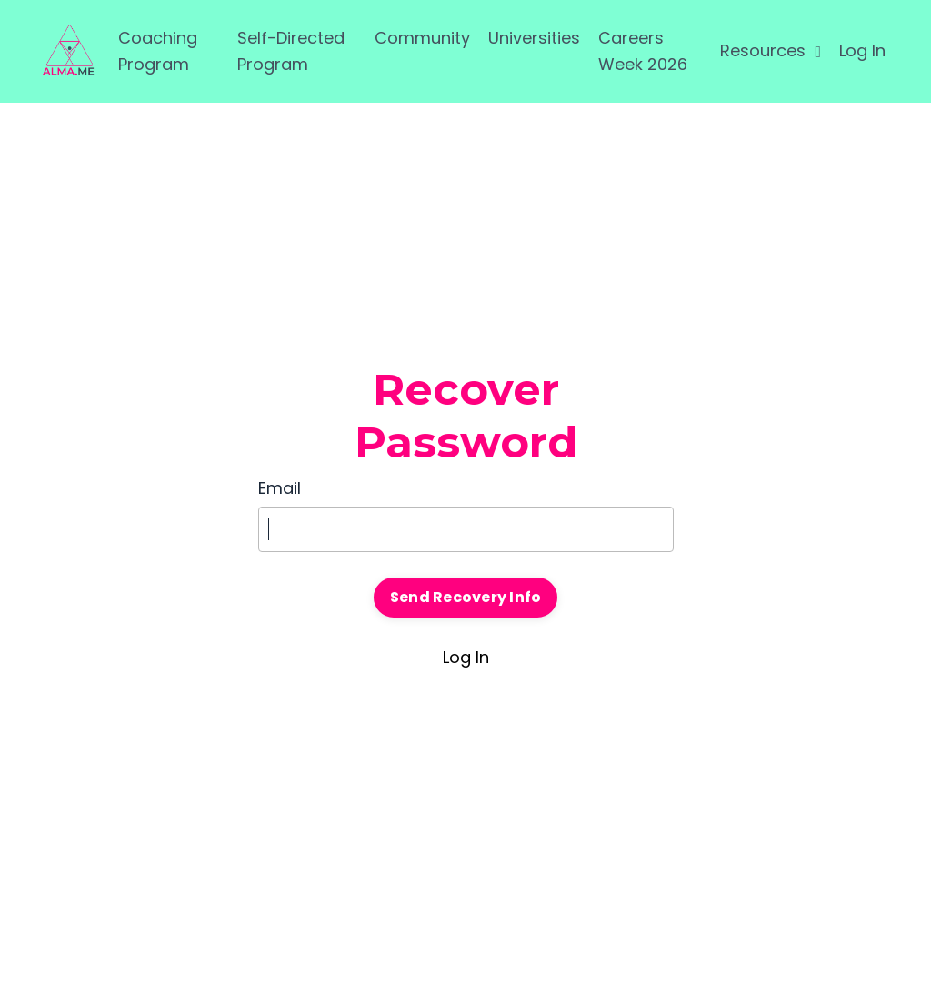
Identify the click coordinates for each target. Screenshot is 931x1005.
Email (279, 488)
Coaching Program (157, 50)
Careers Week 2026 (642, 50)
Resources (770, 50)
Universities (534, 37)
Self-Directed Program (291, 50)
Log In (862, 50)
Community (422, 37)
